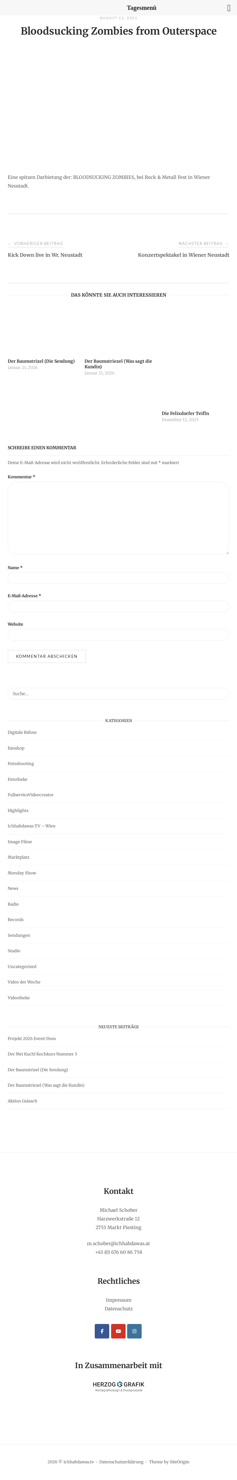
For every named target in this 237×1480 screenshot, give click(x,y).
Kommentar (21, 477)
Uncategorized (22, 966)
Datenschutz (119, 1309)
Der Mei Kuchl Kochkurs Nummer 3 (42, 1054)
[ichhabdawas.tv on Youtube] (118, 1331)
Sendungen (19, 935)
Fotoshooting (21, 763)
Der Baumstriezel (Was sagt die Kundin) (46, 1085)
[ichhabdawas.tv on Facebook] (102, 1331)
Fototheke (17, 779)
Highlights (18, 810)
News (13, 888)
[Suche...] (222, 691)
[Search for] (118, 694)
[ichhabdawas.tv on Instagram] (134, 1331)
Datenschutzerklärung (121, 1462)
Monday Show (22, 873)
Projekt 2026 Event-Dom (32, 1038)
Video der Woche (24, 982)
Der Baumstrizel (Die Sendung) (38, 1069)
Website (15, 624)
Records (15, 919)
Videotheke (19, 997)
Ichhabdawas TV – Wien (32, 826)
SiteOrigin (179, 1462)
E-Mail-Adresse (24, 595)
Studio (14, 951)
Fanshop (16, 748)
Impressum (118, 1300)
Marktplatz (18, 857)
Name (15, 567)
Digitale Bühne (22, 732)
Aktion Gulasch (22, 1101)
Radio (13, 904)
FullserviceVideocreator (31, 794)
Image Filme (20, 841)
